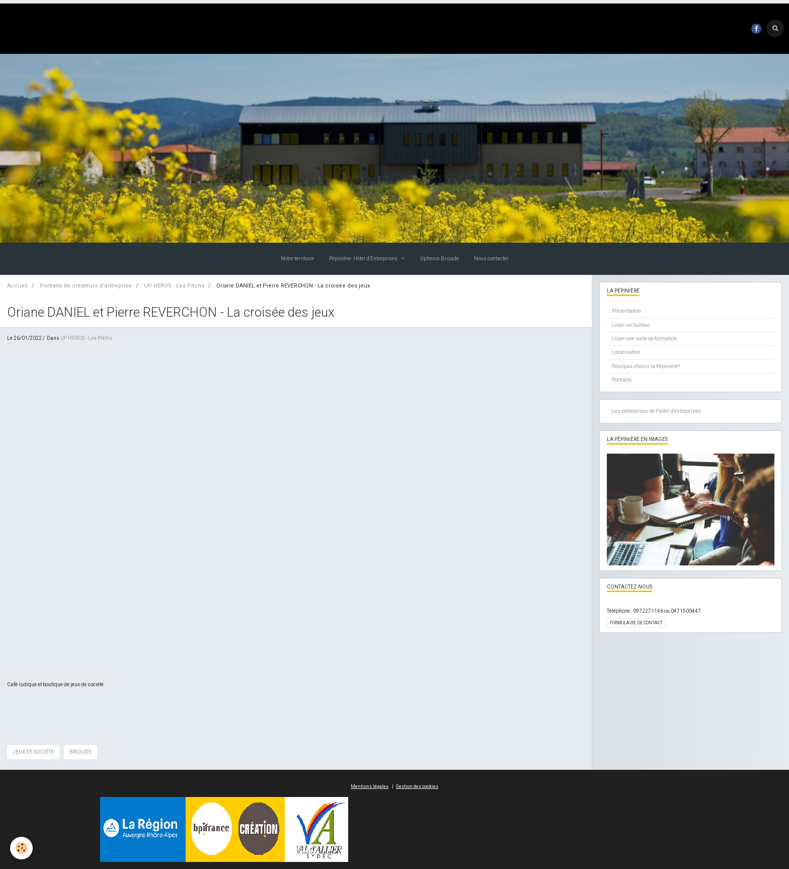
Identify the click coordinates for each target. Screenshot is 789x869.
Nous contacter (491, 258)
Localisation (626, 352)
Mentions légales (369, 786)
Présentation (626, 311)
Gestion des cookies (417, 786)
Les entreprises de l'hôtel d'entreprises (656, 411)
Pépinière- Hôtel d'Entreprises (364, 258)
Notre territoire (297, 258)
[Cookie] (21, 848)
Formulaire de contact (636, 622)
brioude (80, 752)
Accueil (17, 285)
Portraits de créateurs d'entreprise (86, 285)
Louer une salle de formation (644, 338)
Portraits (622, 380)
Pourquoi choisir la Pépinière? (646, 366)
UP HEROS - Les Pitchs (174, 285)
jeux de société (33, 752)
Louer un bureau (631, 325)
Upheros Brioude (439, 258)
